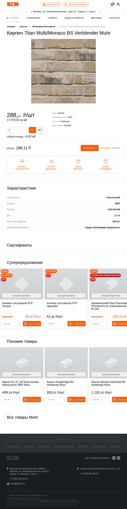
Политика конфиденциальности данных (24, 498)
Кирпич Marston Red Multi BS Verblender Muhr (108, 383)
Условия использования (67, 500)
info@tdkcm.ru (18, 483)
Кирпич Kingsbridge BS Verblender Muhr (60, 383)
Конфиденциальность (45, 500)
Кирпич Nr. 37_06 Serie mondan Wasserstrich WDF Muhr (20, 383)
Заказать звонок (110, 148)
